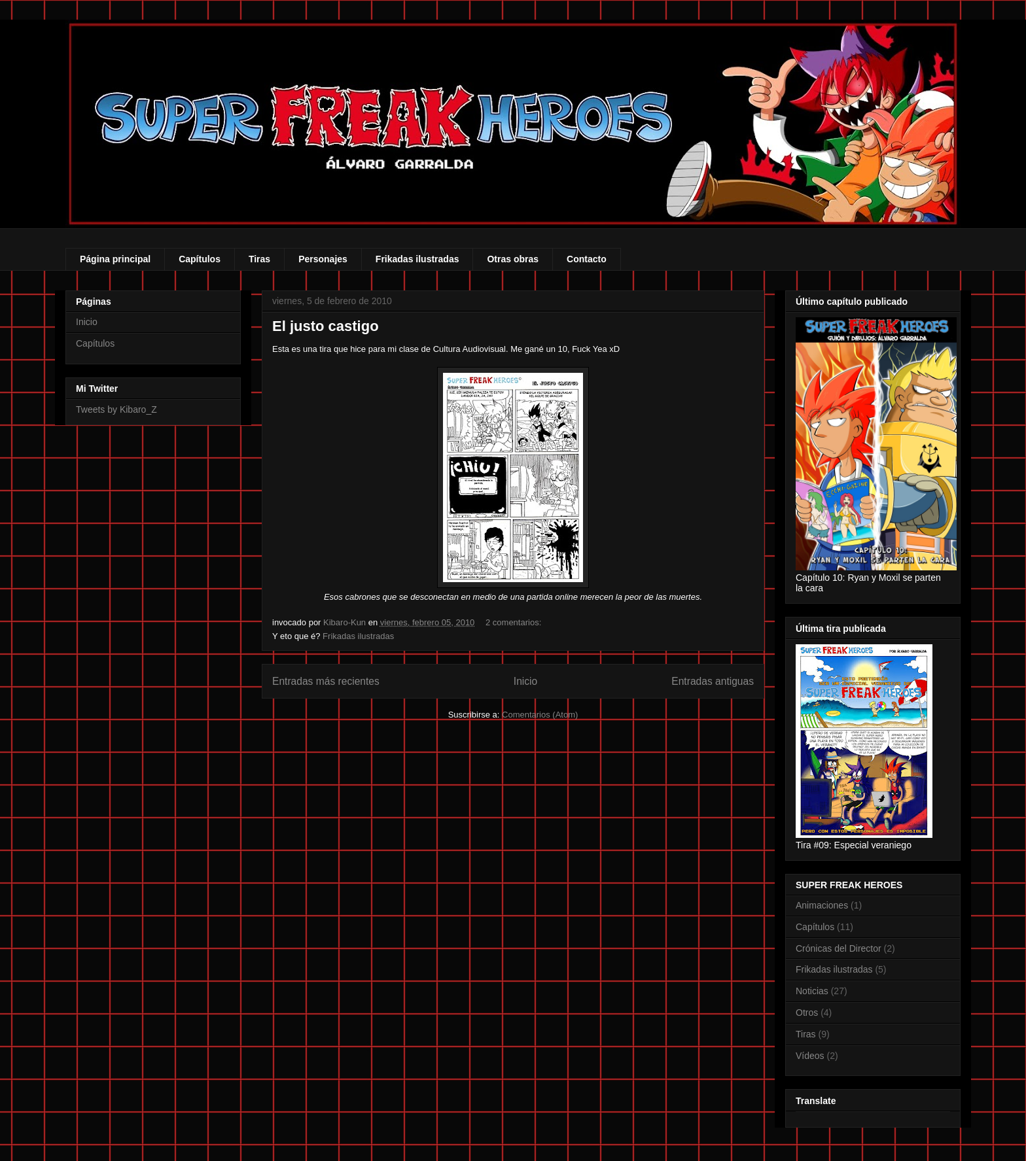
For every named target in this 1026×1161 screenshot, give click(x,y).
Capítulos (200, 259)
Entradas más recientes (326, 681)
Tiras (259, 259)
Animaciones (822, 905)
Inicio (525, 681)
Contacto (587, 259)
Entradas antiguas (712, 681)
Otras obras (513, 259)
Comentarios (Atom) (540, 714)
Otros (807, 1012)
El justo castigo (325, 326)
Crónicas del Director (838, 948)
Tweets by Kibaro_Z (116, 409)
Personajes (322, 259)
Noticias (812, 991)
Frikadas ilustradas (417, 259)
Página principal (115, 259)
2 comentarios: (515, 622)
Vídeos (810, 1055)
